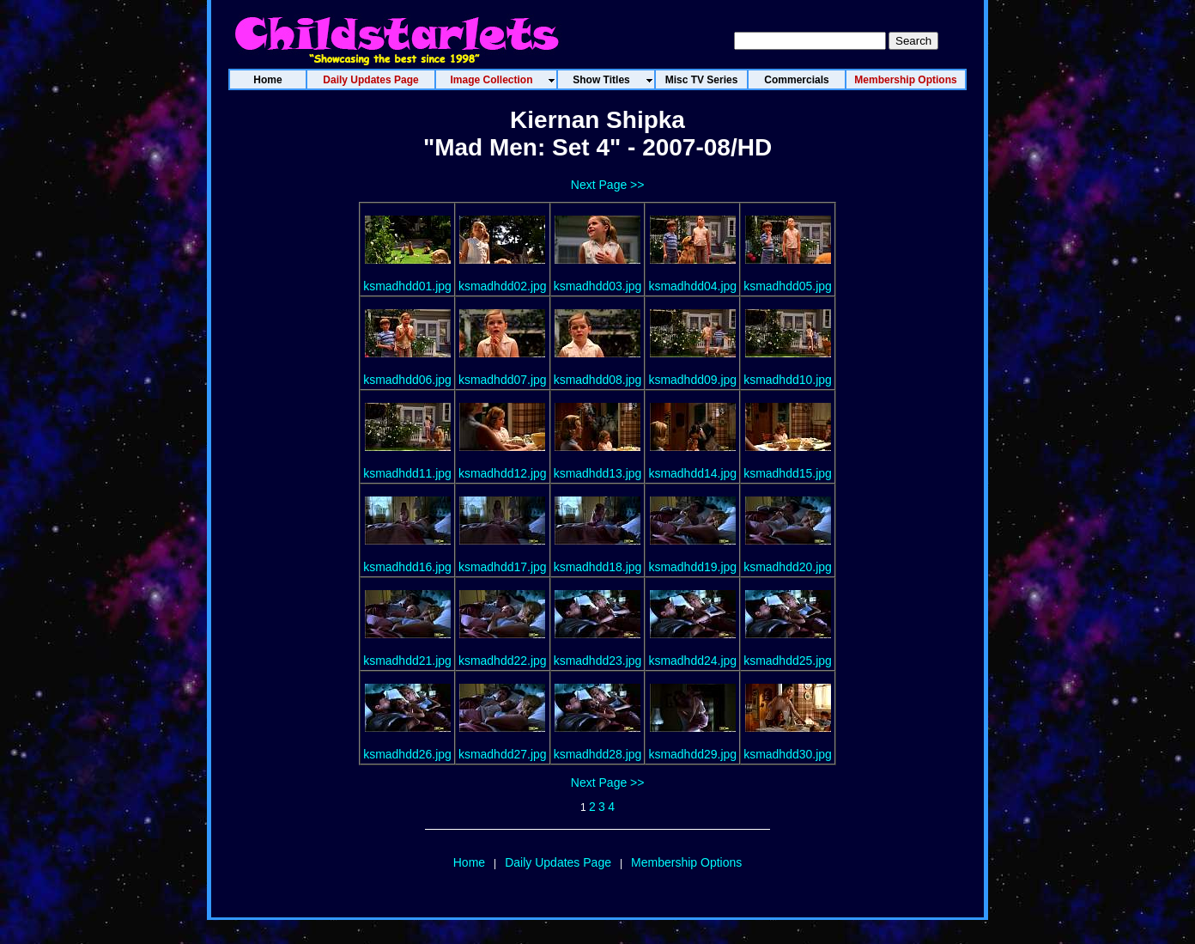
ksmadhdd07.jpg (502, 380)
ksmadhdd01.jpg (407, 286)
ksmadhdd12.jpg (502, 473)
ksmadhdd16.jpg (407, 567)
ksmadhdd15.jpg (787, 473)
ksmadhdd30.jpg (787, 754)
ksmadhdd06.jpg (407, 380)
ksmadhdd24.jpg (692, 660)
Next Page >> (608, 185)
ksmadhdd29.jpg (692, 754)
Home (469, 862)
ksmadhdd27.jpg (502, 754)
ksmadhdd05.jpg (787, 286)
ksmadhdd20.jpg (787, 567)
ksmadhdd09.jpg (692, 380)
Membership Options (686, 862)
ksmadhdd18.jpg (598, 567)
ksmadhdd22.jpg (502, 660)
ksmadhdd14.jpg (692, 473)
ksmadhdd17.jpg (502, 567)
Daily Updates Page (558, 862)
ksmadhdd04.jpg (692, 286)
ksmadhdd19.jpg (692, 567)
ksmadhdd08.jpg (598, 380)
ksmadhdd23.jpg (598, 660)
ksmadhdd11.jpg (407, 473)
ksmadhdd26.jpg (407, 754)
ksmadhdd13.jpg (598, 473)
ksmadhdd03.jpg (598, 286)
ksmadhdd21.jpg (407, 660)
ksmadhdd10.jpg (787, 380)
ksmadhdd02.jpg (502, 286)
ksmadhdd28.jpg (598, 754)
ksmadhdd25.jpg (787, 660)
